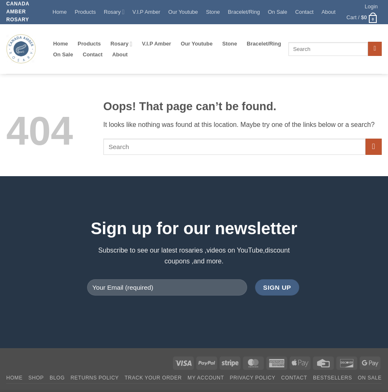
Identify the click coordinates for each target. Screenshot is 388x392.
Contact (304, 12)
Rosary (114, 12)
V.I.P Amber (146, 12)
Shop (36, 378)
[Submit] (375, 49)
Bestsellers (332, 378)
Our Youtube (183, 12)
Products (85, 12)
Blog (57, 378)
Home (60, 12)
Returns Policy (94, 378)
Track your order (153, 378)
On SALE (369, 378)
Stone (213, 12)
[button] (371, 6)
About (328, 12)
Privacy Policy (252, 378)
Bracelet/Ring (244, 12)
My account (206, 378)
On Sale (277, 12)
